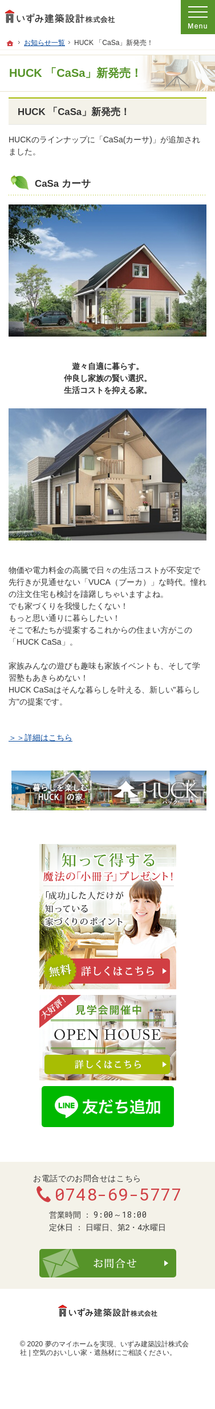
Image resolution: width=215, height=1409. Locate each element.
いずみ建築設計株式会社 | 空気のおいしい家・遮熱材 (104, 1348)
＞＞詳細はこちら (40, 737)
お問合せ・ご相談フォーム (107, 1263)
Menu (198, 17)
